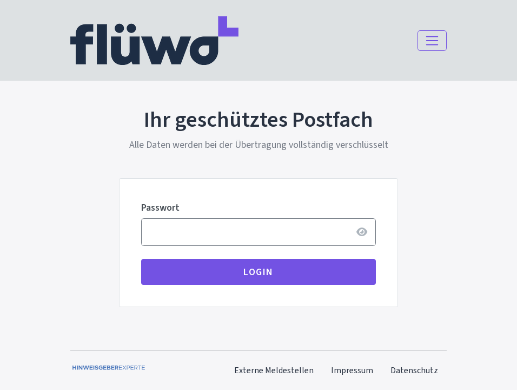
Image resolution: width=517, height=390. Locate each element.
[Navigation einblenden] (432, 40)
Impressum (352, 370)
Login (258, 271)
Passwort (160, 207)
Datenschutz (414, 370)
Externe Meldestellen (274, 370)
